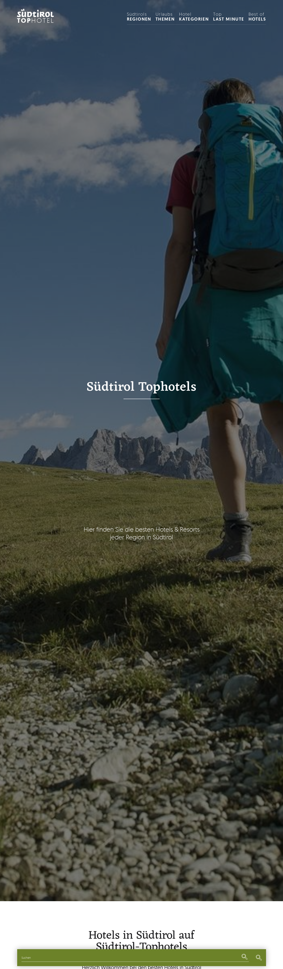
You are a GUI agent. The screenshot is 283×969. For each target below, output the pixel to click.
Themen (165, 17)
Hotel (35, 20)
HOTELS (257, 17)
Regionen (139, 17)
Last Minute (228, 17)
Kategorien (194, 17)
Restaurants (166, 957)
